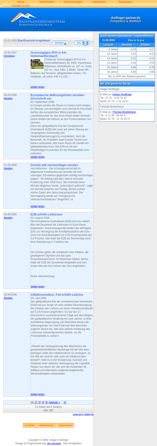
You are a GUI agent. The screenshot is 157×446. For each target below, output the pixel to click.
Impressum (65, 425)
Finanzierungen (73, 1)
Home (21, 1)
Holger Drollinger (122, 94)
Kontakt (29, 425)
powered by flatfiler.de (83, 414)
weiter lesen (37, 86)
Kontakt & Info (20, 5)
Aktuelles (8, 98)
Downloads (125, 1)
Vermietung (9, 56)
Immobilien (99, 1)
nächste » (54, 402)
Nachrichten (46, 1)
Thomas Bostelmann (124, 112)
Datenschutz (46, 425)
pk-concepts (54, 443)
